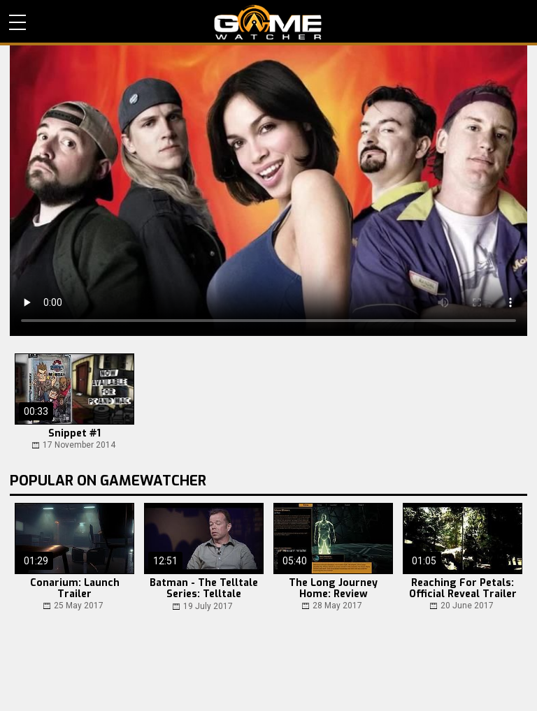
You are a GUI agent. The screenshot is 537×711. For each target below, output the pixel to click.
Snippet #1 (74, 433)
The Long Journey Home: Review (333, 589)
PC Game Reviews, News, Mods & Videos (268, 22)
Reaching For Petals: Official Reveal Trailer (463, 589)
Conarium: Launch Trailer (75, 589)
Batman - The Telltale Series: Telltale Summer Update (204, 589)
